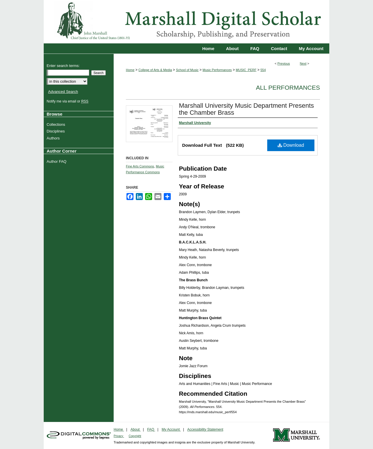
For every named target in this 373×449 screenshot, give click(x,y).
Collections (56, 124)
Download (291, 145)
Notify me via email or (68, 101)
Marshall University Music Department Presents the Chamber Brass (246, 109)
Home (130, 70)
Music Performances (217, 70)
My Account (171, 429)
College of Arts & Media (155, 70)
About (136, 429)
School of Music (187, 70)
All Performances (288, 87)
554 (263, 70)
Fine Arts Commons (140, 166)
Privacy (119, 436)
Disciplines (56, 131)
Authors (54, 138)
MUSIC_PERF (246, 70)
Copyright (135, 436)
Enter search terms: (63, 65)
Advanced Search (63, 91)
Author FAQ (57, 161)
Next (303, 63)
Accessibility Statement (205, 429)
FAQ (151, 429)
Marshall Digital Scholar (186, 21)
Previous (283, 63)
